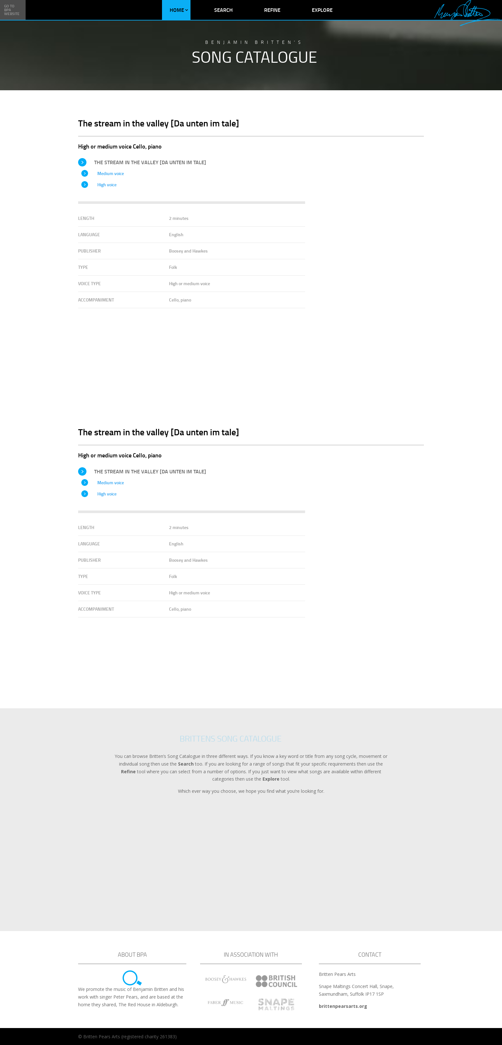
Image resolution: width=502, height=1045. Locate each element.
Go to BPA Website (12, 9)
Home (177, 9)
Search (223, 9)
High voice (107, 184)
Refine (272, 9)
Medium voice (110, 173)
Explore (322, 9)
